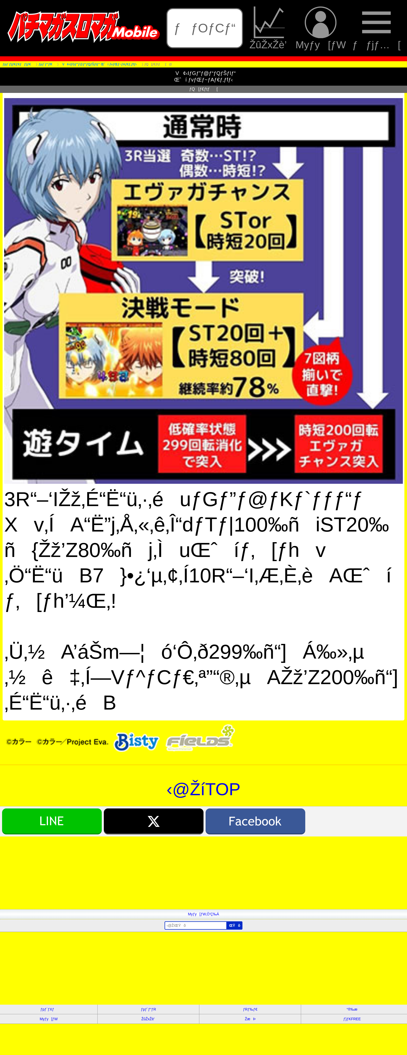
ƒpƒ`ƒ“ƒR (148, 1009)
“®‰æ (352, 1009)
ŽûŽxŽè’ (269, 28)
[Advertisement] (155, 872)
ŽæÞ (250, 1019)
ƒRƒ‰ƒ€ (250, 1009)
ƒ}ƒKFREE (352, 1019)
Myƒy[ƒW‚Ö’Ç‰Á (203, 914)
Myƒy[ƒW (321, 28)
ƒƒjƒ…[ (376, 28)
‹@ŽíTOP (204, 789)
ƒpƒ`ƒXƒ (48, 1009)
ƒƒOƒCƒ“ (205, 28)
